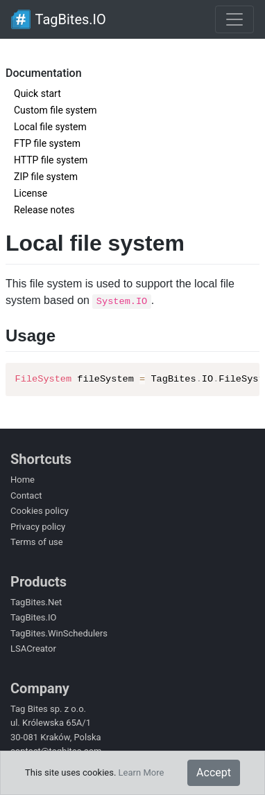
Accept (213, 772)
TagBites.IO (33, 617)
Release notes (44, 209)
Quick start (37, 93)
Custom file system (55, 110)
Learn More (141, 772)
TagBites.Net (36, 602)
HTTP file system (50, 160)
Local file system (50, 126)
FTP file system (47, 143)
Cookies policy (39, 511)
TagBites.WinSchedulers (59, 633)
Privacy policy (37, 526)
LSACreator (33, 648)
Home (22, 479)
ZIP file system (46, 176)
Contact (26, 495)
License (30, 193)
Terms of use (36, 542)
